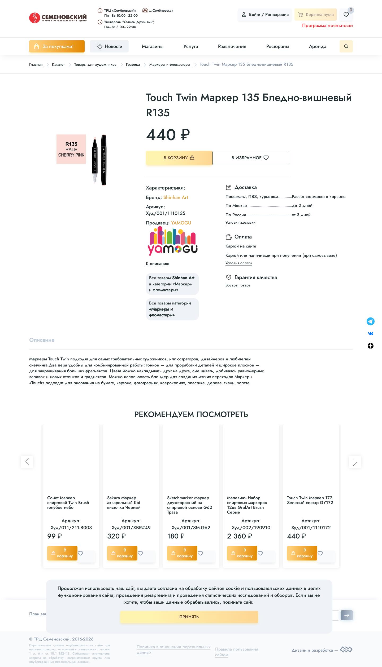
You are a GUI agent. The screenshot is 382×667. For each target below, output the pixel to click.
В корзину (180, 158)
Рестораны (277, 46)
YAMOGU (181, 221)
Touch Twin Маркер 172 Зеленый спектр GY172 (310, 499)
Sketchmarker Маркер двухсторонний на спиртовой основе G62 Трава (189, 504)
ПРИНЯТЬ (189, 617)
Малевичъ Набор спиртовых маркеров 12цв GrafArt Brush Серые (247, 504)
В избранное (257, 158)
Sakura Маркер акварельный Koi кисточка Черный (124, 502)
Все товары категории (170, 307)
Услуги (191, 46)
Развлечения (232, 46)
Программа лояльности (327, 25)
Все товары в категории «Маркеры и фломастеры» (171, 282)
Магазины (152, 46)
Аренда (317, 46)
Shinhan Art (175, 195)
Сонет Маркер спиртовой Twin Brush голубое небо (68, 502)
